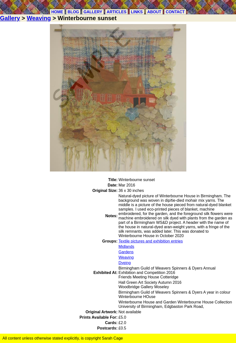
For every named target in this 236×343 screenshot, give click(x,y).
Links (137, 12)
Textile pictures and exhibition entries (150, 241)
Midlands (126, 246)
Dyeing (124, 263)
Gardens (125, 252)
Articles (116, 12)
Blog (73, 12)
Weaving (39, 18)
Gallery (93, 12)
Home (57, 12)
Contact (175, 12)
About (154, 12)
